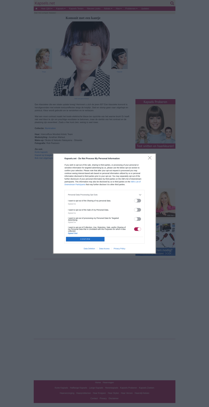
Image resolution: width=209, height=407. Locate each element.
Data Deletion (89, 249)
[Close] (150, 158)
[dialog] (104, 203)
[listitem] (104, 194)
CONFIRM (85, 239)
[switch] (137, 200)
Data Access (104, 249)
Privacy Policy (119, 249)
